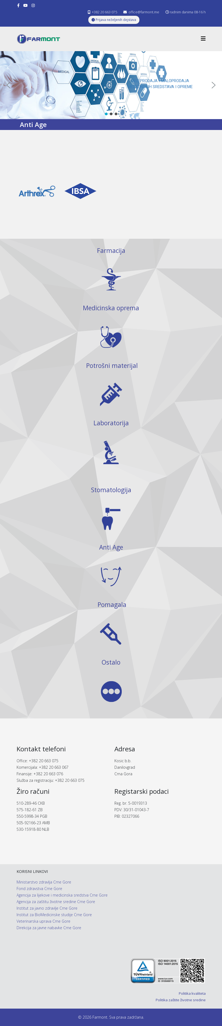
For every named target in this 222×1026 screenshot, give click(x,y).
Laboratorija (111, 423)
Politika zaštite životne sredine (181, 999)
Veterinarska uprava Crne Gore (43, 921)
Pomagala (112, 604)
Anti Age (111, 547)
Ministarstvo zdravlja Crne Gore (44, 882)
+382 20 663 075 (104, 12)
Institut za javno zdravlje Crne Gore (47, 908)
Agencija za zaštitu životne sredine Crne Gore (56, 901)
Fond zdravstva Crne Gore (39, 888)
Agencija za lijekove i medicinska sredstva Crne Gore (62, 895)
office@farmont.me (144, 12)
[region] (111, 85)
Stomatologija (111, 490)
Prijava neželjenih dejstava (114, 19)
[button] (8, 85)
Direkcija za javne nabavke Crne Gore (49, 927)
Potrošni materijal (112, 365)
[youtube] (25, 5)
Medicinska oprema (111, 308)
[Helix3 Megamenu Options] (203, 38)
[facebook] (18, 5)
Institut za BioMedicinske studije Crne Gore (54, 914)
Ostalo (111, 662)
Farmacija (111, 250)
